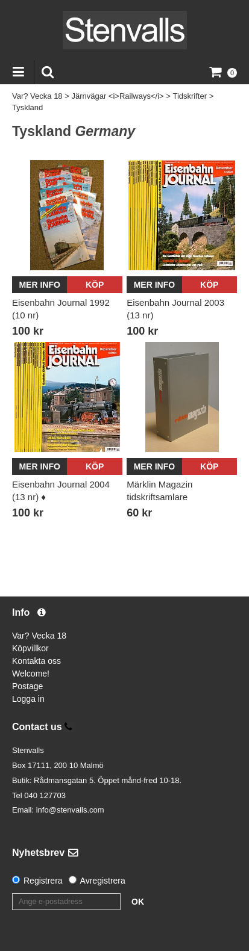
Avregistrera (102, 880)
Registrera (43, 880)
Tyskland (27, 107)
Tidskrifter (189, 96)
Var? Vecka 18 (37, 96)
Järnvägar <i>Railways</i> (117, 96)
